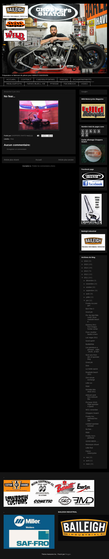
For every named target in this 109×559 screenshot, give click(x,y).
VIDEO (84, 84)
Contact (26, 79)
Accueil (11, 79)
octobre (89, 287)
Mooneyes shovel (92, 444)
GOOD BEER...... (92, 441)
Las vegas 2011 (92, 338)
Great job (89, 362)
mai (87, 457)
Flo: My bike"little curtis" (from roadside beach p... (92, 318)
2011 (86, 278)
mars (88, 464)
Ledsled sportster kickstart (92, 425)
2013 (86, 271)
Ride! (88, 386)
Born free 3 (90, 309)
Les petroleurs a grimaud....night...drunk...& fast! (93, 350)
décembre (90, 281)
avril (88, 461)
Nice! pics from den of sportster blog (92, 357)
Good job (89, 312)
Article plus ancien (66, 160)
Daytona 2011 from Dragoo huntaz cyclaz (92, 327)
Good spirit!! (90, 341)
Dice (87, 366)
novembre (90, 284)
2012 (86, 274)
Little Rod (89, 448)
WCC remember (92, 410)
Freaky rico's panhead (90, 437)
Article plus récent (11, 160)
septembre (90, 290)
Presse (54, 84)
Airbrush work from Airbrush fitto (91, 397)
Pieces (64, 79)
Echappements (82, 79)
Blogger (68, 554)
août (88, 294)
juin (87, 300)
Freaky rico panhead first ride (91, 418)
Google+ (84, 92)
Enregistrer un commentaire (16, 149)
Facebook (70, 84)
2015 (86, 264)
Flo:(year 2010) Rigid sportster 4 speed (92, 404)
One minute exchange (90, 379)
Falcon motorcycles (91, 452)
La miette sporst (92, 369)
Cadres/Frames (45, 79)
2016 (86, 261)
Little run (89, 383)
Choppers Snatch (92, 413)
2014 (86, 268)
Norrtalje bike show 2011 (91, 391)
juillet (88, 297)
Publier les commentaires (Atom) (43, 166)
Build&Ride (90, 344)
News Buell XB (36, 84)
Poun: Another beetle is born (92, 333)
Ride (12, 139)
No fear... (89, 429)
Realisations (14, 84)
